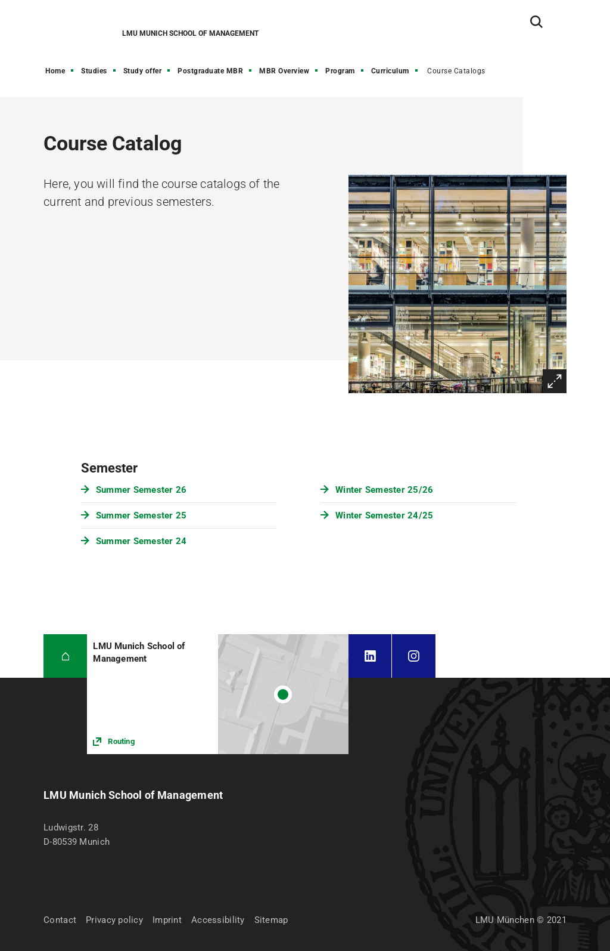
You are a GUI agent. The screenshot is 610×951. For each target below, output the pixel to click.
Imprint (167, 920)
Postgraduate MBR (210, 71)
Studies (94, 71)
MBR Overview (284, 71)
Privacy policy (114, 920)
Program (340, 71)
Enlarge (555, 381)
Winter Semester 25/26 (384, 489)
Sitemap (271, 920)
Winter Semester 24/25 (384, 515)
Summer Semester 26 (141, 489)
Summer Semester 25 (141, 515)
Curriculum (390, 71)
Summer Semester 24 (141, 541)
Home (55, 71)
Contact (59, 920)
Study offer (142, 71)
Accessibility (218, 920)
